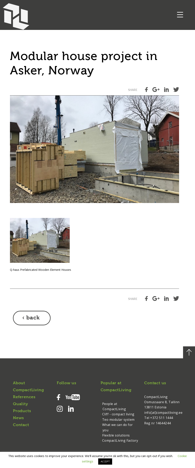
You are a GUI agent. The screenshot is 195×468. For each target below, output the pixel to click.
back (33, 318)
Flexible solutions (116, 435)
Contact (21, 425)
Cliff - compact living (118, 414)
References (24, 397)
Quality (20, 404)
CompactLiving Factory (120, 440)
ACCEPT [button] (105, 461)
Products (22, 411)
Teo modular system (118, 419)
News (18, 418)
